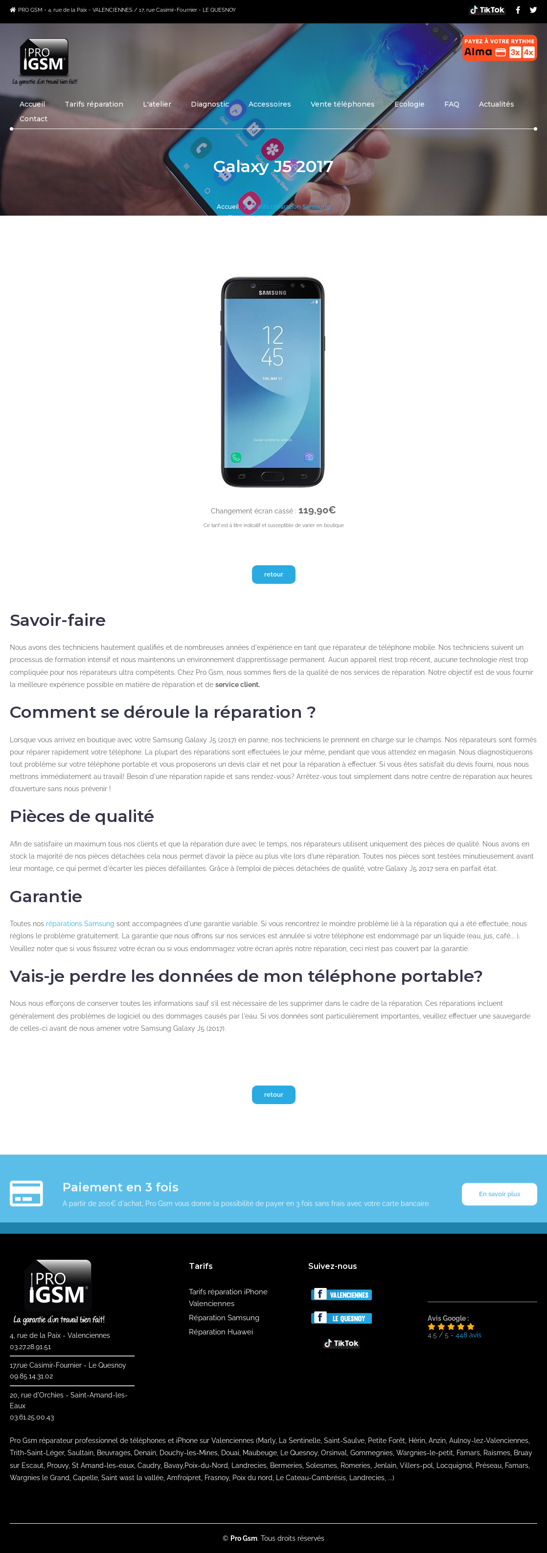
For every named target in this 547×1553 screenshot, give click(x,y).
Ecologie (409, 104)
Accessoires (270, 104)
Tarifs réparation (94, 104)
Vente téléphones (343, 104)
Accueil (32, 104)
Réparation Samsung (224, 1317)
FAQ (451, 104)
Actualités (496, 104)
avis (468, 1335)
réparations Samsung (80, 924)
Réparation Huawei (221, 1332)
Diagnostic (210, 104)
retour (273, 574)
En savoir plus (499, 1206)
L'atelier (157, 104)
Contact (33, 118)
